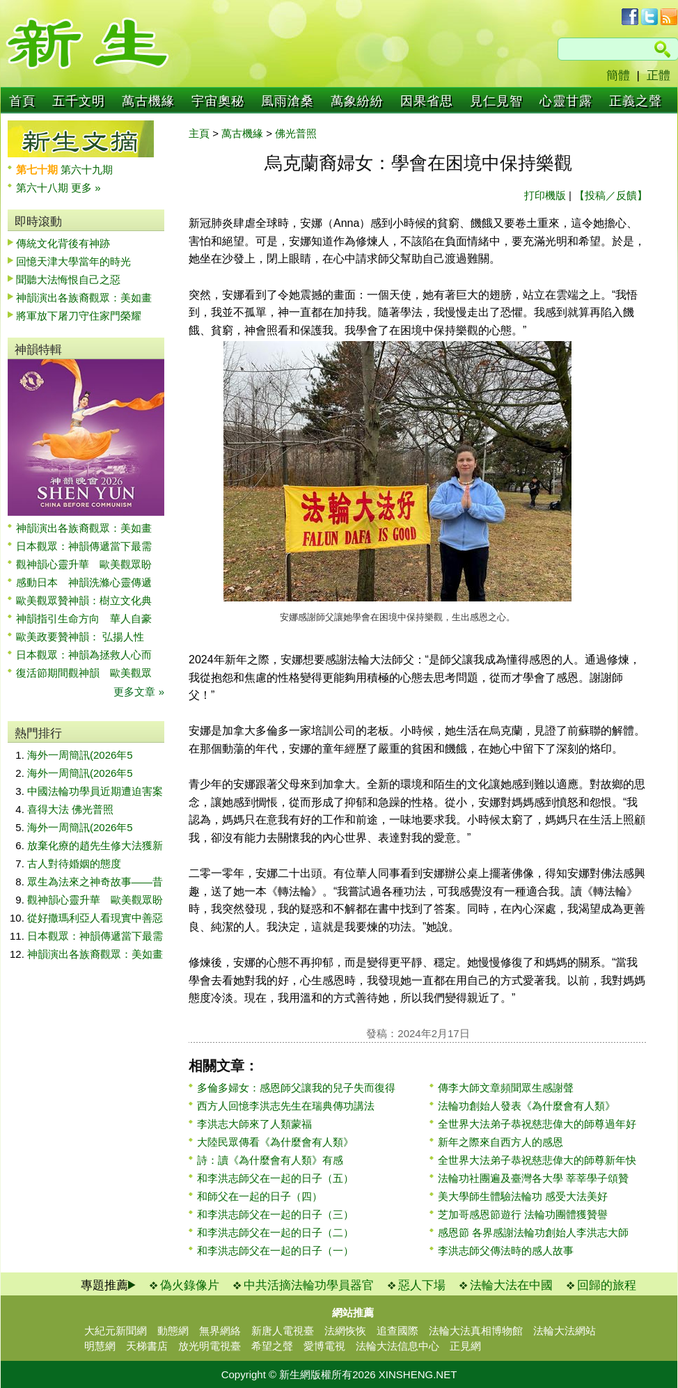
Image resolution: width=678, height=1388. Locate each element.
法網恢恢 (345, 1330)
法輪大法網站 (564, 1330)
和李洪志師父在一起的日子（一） (275, 1250)
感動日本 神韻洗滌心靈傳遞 (84, 582)
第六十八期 (43, 188)
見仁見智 (496, 101)
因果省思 (426, 101)
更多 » (86, 188)
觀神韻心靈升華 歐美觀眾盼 (84, 564)
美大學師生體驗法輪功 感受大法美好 (523, 1196)
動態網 (173, 1330)
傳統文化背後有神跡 (63, 243)
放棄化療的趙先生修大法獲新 (95, 845)
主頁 (199, 133)
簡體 (618, 75)
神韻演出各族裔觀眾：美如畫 (84, 297)
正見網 (465, 1346)
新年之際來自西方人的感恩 (500, 1142)
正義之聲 (635, 101)
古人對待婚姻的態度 (74, 863)
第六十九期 (87, 169)
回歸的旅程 (606, 1285)
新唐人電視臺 (282, 1330)
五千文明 (78, 101)
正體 (658, 75)
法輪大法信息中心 (397, 1346)
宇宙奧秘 (217, 101)
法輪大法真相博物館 (476, 1330)
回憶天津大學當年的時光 (73, 261)
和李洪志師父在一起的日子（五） (275, 1178)
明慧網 (100, 1346)
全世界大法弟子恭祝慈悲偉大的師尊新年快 (537, 1160)
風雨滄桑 (287, 101)
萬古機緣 (148, 101)
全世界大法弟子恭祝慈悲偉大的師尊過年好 (537, 1124)
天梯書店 (147, 1346)
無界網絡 (220, 1330)
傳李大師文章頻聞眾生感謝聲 (506, 1088)
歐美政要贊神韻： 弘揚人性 (80, 636)
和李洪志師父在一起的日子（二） (275, 1232)
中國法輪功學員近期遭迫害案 (95, 791)
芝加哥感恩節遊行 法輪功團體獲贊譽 (523, 1214)
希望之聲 (272, 1346)
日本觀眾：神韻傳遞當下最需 (84, 546)
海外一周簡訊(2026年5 (80, 755)
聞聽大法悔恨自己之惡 (68, 279)
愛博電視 (324, 1346)
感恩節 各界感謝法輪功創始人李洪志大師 (533, 1232)
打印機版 (545, 195)
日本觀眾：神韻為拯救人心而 (84, 655)
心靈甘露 (565, 101)
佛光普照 (296, 133)
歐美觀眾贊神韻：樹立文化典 (84, 600)
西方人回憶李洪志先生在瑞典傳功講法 (286, 1106)
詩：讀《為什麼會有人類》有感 (270, 1160)
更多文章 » (138, 691)
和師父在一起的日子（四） (259, 1196)
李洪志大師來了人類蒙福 (254, 1124)
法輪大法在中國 (511, 1285)
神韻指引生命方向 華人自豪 (84, 618)
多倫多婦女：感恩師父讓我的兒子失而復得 (296, 1088)
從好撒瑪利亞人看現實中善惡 (95, 918)
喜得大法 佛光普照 (70, 809)
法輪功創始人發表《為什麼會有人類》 (526, 1106)
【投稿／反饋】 (610, 195)
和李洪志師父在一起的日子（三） (275, 1214)
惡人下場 (422, 1285)
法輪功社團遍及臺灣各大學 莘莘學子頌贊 (533, 1178)
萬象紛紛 (357, 101)
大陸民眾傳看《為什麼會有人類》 (275, 1142)
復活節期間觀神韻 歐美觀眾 (84, 673)
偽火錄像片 (189, 1285)
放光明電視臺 (209, 1346)
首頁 (22, 101)
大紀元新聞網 (115, 1330)
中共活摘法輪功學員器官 (309, 1285)
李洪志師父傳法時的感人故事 (506, 1250)
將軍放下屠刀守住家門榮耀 (78, 316)
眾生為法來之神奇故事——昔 (95, 882)
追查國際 (397, 1330)
